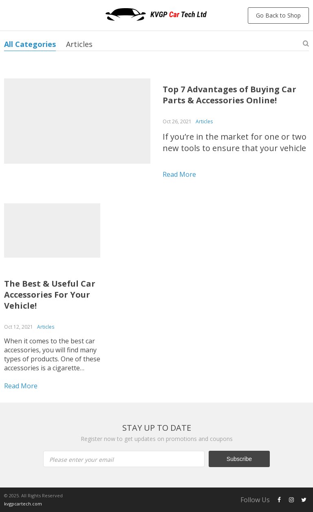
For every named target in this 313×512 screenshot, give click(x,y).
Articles (79, 44)
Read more (179, 174)
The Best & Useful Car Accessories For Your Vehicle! (49, 294)
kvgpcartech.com (23, 504)
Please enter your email (81, 459)
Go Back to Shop (278, 15)
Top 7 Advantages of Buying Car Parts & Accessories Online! (229, 95)
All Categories (30, 44)
